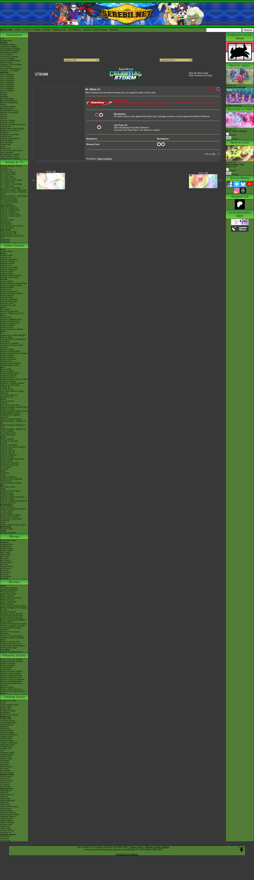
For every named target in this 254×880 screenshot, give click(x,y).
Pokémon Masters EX (9, 269)
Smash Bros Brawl (7, 435)
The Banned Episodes (9, 202)
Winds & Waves (6, 251)
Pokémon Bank (6, 337)
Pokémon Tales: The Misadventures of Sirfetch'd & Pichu (12, 236)
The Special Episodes (9, 200)
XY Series (4, 574)
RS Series (4, 558)
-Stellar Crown (6, 739)
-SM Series (4, 761)
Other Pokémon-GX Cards (200, 75)
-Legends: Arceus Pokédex (11, 65)
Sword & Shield (6, 281)
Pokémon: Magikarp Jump (10, 319)
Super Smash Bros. (8, 503)
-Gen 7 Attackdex (7, 87)
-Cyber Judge (5, 829)
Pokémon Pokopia (7, 261)
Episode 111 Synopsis (236, 132)
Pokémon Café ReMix (9, 267)
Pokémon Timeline (7, 121)
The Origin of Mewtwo (9, 588)
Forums (27, 30)
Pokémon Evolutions (8, 212)
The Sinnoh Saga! (7, 182)
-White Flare (5, 729)
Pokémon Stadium (7, 499)
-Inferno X (4, 797)
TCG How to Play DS (8, 395)
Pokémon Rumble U (8, 377)
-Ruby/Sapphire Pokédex (10, 49)
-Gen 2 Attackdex (7, 77)
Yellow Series (5, 554)
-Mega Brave (5, 799)
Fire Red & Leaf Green (9, 441)
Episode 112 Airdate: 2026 (235, 165)
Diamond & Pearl (7, 401)
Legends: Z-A (5, 257)
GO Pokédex (74, 30)
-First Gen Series (7, 773)
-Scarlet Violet (5, 757)
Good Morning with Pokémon (11, 226)
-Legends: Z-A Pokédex (9, 71)
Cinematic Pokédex (8, 107)
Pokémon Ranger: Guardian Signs (14, 407)
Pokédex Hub (59, 30)
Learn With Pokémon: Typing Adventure (11, 392)
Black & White (5, 369)
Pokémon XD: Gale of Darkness (13, 447)
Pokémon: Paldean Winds (10, 216)
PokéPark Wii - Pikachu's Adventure (10, 416)
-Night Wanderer (6, 821)
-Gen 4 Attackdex (7, 81)
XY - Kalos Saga (6, 186)
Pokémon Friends (7, 263)
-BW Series (4, 765)
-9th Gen (3, 115)
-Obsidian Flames (7, 753)
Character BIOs (6, 544)
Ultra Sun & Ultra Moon (9, 311)
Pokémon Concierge (8, 232)
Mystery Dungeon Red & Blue (12, 459)
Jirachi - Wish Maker (8, 602)
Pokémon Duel (6, 361)
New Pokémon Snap (8, 301)
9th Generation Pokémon (10, 154)
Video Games (14, 245)
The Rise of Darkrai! (8, 612)
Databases (14, 35)
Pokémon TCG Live (8, 305)
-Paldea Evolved (6, 755)
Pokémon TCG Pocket (9, 277)
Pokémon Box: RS (7, 453)
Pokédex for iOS (6, 397)
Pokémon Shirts (6, 142)
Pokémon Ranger (7, 457)
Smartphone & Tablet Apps (10, 519)
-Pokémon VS (5, 833)
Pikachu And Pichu (7, 663)
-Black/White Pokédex (9, 53)
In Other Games (6, 511)
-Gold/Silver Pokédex (8, 47)
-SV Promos (5, 779)
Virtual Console (6, 513)
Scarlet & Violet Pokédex (95, 30)
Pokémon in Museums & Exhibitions (10, 131)
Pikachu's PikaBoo (7, 665)
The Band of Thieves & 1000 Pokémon (11, 346)
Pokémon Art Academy (9, 343)
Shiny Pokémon (6, 204)
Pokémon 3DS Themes (9, 517)
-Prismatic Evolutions (8, 735)
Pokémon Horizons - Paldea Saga (13, 196)
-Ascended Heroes (7, 721)
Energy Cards (5, 709)
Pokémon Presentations (9, 138)
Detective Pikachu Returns (10, 275)
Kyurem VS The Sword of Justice (13, 624)
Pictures (232, 139)
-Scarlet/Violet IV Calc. (9, 111)
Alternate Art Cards (7, 711)
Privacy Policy (136, 847)
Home (18, 30)
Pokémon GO (5, 265)
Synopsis (231, 170)
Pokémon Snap (6, 493)
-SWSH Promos (6, 781)
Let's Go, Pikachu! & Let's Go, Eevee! (12, 314)
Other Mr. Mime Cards (198, 73)
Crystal (3, 475)
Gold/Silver (4, 473)
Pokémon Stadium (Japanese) (12, 497)
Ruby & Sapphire (7, 439)
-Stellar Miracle (6, 819)
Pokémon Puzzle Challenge (11, 479)
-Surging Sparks (6, 737)
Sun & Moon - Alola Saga (10, 188)
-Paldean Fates (6, 747)
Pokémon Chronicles (8, 198)
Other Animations (7, 228)
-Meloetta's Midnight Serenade (12, 626)
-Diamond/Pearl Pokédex (10, 51)
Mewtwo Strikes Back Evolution (12, 646)
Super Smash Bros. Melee (10, 483)
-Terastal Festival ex (8, 813)
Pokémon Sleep (6, 273)
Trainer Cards (5, 707)
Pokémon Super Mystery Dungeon (14, 353)
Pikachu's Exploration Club (11, 677)
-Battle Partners (6, 811)
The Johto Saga (6, 176)
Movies (14, 582)
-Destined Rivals (6, 731)
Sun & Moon (5, 309)
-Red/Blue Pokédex (8, 45)
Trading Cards (14, 697)
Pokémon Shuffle (7, 349)
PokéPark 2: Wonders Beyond (12, 383)
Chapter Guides (6, 548)
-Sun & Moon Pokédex (9, 57)
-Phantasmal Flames (8, 723)
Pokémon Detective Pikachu (11, 652)
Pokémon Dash (6, 449)
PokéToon (4, 218)
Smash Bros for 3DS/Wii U (10, 363)
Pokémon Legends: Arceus (11, 285)
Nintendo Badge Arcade (9, 365)
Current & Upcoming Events (11, 150)
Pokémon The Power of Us (11, 644)
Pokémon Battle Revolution (11, 419)
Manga (14, 536)
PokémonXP (5, 127)
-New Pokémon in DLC (9, 156)
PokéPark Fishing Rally (9, 465)
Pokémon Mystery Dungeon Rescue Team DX (11, 294)
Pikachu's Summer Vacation (11, 659)
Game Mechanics (7, 109)
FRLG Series (5, 560)
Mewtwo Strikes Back (8, 590)
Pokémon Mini (6, 481)
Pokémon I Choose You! (10, 642)
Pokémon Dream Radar (9, 373)
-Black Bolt (4, 727)
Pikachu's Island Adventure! (11, 675)
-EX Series (4, 769)
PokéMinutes (5, 222)
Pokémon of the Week (9, 113)
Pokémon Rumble (7, 409)
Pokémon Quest (6, 327)
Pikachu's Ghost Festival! (10, 673)
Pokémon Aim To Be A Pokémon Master (13, 193)
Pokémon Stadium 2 (8, 477)
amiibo (3, 523)
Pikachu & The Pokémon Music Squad (12, 692)
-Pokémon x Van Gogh (9, 134)
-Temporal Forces (7, 745)
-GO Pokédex (5, 67)
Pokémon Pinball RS (8, 455)
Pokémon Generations (9, 208)
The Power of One (7, 592)
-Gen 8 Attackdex (7, 89)
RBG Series (5, 552)
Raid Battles (5, 713)
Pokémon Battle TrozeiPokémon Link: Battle (13, 340)
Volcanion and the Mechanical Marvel (12, 639)
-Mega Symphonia (7, 801)
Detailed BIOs (5, 546)
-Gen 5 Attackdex (7, 83)
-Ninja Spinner (6, 791)
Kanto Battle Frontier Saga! (11, 180)
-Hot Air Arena (5, 809)
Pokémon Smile (6, 297)
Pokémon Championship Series (12, 125)
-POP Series (5, 787)
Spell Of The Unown (8, 594)
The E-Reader (6, 467)
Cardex (3, 105)
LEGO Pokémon (6, 140)
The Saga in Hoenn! (8, 178)
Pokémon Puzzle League (10, 491)
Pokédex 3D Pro (6, 389)
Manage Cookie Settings (157, 847)
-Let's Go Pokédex (7, 59)
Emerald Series (6, 562)
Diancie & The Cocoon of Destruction (10, 633)
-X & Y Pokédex (6, 55)
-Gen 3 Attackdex (7, 79)
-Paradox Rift (5, 749)
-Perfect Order (6, 719)
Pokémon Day (6, 136)
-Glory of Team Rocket (9, 807)
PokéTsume (5, 242)
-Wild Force (4, 827)
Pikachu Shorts (14, 655)
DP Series (4, 564)
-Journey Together (7, 733)
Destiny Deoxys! (6, 604)
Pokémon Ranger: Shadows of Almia (12, 426)
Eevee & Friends (7, 687)
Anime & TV (14, 162)
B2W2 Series (5, 572)
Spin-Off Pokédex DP (8, 101)
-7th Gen (3, 119)
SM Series (4, 578)
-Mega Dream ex (7, 795)
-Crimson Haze (6, 825)
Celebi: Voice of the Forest (10, 598)
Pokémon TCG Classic (9, 715)
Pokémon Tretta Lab (8, 375)
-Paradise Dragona (7, 817)
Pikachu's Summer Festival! (11, 671)
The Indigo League (7, 172)
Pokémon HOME (7, 287)
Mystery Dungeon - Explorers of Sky (13, 422)
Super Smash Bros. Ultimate (11, 329)
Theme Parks (5, 144)
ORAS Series (5, 576)
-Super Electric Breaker (9, 815)
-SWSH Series (6, 759)
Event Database (6, 152)
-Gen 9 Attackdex (7, 91)
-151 (2, 751)
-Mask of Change (7, 823)
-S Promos (4, 838)
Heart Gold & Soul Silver (10, 405)
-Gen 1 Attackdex (7, 75)
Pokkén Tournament (8, 359)
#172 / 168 (51, 172)
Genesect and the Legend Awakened (10, 629)
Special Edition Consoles (10, 515)
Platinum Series (6, 566)
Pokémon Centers (7, 123)
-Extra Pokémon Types (9, 705)
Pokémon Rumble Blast (9, 385)
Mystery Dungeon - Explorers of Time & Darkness (13, 430)
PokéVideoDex (6, 224)
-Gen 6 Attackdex (7, 85)
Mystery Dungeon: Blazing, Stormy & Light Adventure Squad (14, 412)
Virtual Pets (4, 521)
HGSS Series (5, 568)
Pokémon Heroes (7, 600)
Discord (46, 30)
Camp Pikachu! (6, 667)
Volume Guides (6, 550)
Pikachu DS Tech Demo (9, 463)
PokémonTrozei (6, 461)
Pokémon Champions (8, 259)
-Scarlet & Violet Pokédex (10, 69)
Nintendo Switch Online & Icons (12, 525)
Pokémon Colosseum (8, 445)
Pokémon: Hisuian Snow (10, 214)
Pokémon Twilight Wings (10, 210)
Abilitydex (4, 97)
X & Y (2, 333)
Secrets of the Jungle (8, 648)
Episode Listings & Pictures (11, 166)
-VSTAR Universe (7, 831)
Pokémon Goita (6, 529)
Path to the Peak (7, 220)
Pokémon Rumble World (10, 351)
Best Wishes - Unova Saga (11, 184)
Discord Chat (5, 148)
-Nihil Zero (4, 793)
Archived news (6, 41)
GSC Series (5, 556)
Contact (37, 30)
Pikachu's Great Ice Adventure (12, 679)
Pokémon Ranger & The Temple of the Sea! (14, 609)
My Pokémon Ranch (8, 433)
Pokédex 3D (5, 387)
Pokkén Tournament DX (9, 323)
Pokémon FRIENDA (8, 533)
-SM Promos (5, 783)
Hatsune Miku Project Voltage (12, 129)
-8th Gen (3, 117)
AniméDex (4, 168)
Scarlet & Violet (6, 255)
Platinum (3, 403)
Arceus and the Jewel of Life (11, 616)
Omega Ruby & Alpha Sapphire (12, 335)
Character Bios (6, 170)
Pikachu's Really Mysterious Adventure (11, 684)
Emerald (3, 443)
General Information (8, 540)
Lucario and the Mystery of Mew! (13, 606)
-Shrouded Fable (7, 741)
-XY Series (4, 763)
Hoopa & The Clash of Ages (11, 636)
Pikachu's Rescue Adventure (11, 661)
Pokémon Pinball (7, 495)
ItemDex (3, 93)
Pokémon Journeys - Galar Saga (13, 190)
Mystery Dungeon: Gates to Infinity (14, 379)
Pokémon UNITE (7, 271)
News (2, 39)
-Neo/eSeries (5, 771)
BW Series (4, 570)
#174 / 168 (203, 173)
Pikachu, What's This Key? (11, 689)
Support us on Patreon (127, 854)
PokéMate (4, 469)
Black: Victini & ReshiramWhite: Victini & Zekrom (12, 621)
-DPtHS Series (6, 767)
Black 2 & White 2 (7, 371)
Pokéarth (114, 30)
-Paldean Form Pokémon (10, 158)
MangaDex (4, 542)
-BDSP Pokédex (6, 63)
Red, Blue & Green (7, 487)
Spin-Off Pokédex (7, 99)
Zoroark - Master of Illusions (11, 618)
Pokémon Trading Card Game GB (13, 501)
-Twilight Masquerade (8, 743)
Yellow (2, 489)
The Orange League (8, 174)
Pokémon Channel (7, 451)
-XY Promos (5, 785)
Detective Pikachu (7, 325)
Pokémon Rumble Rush (9, 321)
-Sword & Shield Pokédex (10, 61)
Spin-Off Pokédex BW (9, 103)
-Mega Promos (6, 777)
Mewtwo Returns (7, 596)
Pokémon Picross (7, 355)
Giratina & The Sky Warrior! (11, 614)
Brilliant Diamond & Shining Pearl (13, 283)
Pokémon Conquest (8, 381)
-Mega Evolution (6, 725)
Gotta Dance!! (5, 669)
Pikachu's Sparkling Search (11, 681)
